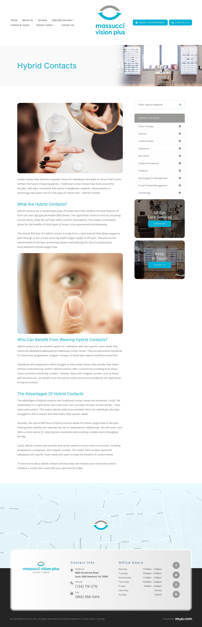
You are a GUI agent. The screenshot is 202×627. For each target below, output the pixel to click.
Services (42, 20)
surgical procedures (149, 164)
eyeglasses (144, 149)
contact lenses (146, 141)
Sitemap (101, 618)
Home (14, 20)
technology (144, 194)
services (143, 134)
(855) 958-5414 (87, 597)
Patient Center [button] (45, 25)
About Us (27, 20)
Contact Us (67, 25)
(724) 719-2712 (86, 586)
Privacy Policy (88, 618)
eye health (144, 156)
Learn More (160, 225)
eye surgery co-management (154, 179)
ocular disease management (154, 187)
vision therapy (146, 126)
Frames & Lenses (20, 25)
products (143, 172)
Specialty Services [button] (63, 20)
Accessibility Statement (69, 618)
